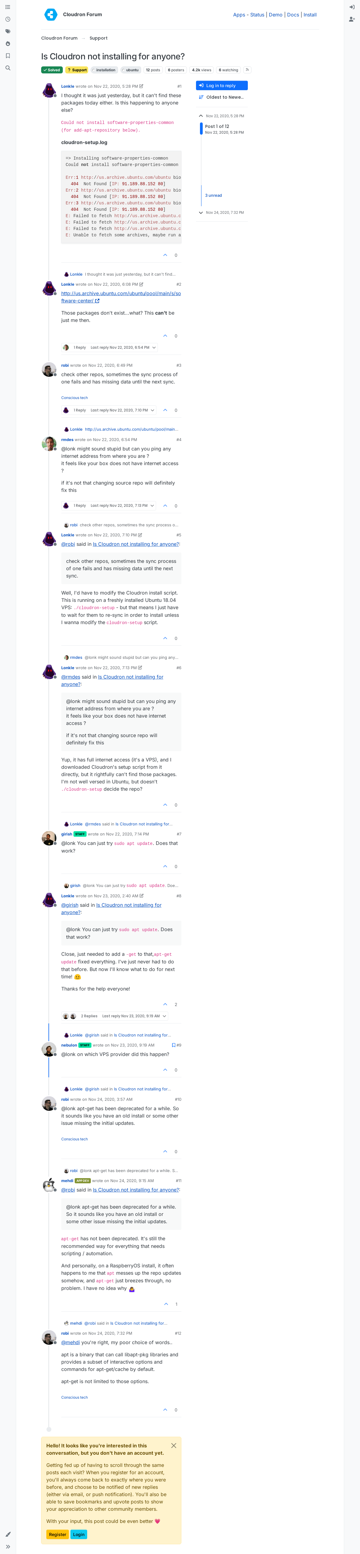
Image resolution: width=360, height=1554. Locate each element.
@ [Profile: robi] (68, 544)
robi (65, 365)
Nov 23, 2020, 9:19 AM (133, 1045)
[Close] (173, 1445)
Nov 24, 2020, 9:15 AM (132, 1180)
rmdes (67, 439)
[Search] (7, 68)
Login (78, 1534)
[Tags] (7, 32)
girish (66, 834)
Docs (293, 15)
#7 (179, 834)
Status (257, 15)
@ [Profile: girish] (69, 905)
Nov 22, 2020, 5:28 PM (116, 86)
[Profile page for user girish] (49, 838)
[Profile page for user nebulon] (49, 1049)
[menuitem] (352, 7)
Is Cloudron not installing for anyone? (136, 544)
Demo (276, 15)
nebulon (69, 1045)
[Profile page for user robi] (49, 369)
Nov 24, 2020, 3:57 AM (110, 1099)
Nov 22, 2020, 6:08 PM (116, 284)
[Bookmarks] (7, 56)
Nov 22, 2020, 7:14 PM (127, 834)
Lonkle (67, 86)
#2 (178, 284)
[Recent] (7, 19)
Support (77, 70)
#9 (178, 1045)
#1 (179, 86)
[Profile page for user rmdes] (49, 443)
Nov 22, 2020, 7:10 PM (115, 534)
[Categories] (7, 7)
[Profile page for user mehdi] (49, 1185)
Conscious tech (74, 397)
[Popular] (7, 44)
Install (310, 15)
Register (57, 1534)
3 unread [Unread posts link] (213, 195)
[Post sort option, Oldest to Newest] (222, 97)
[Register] (352, 19)
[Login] (352, 7)
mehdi (67, 1180)
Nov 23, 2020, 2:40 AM (116, 895)
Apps (239, 15)
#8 (178, 895)
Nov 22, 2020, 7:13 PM (115, 667)
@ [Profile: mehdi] (70, 1342)
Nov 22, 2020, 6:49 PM (110, 365)
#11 (178, 1180)
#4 (178, 439)
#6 (178, 667)
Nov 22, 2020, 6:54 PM (115, 439)
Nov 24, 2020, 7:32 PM (110, 1333)
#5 (178, 534)
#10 (178, 1099)
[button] (7, 1534)
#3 (178, 365)
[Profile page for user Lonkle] (49, 90)
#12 (178, 1333)
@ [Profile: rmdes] (70, 677)
